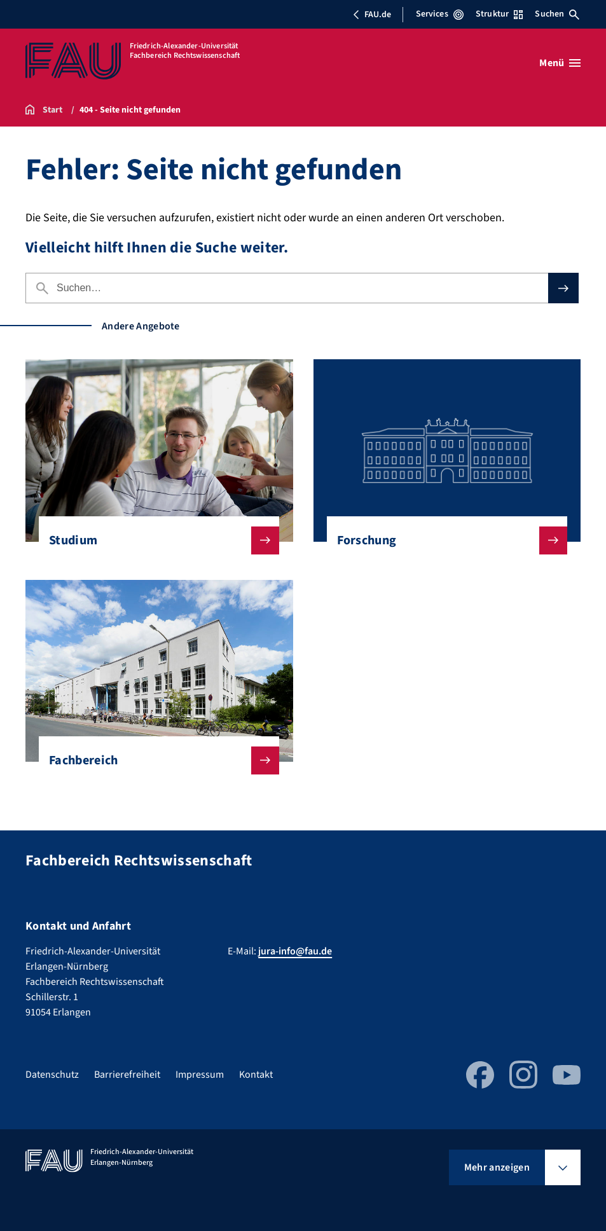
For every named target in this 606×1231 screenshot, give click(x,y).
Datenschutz (52, 1075)
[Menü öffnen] (560, 63)
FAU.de (372, 14)
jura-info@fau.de (295, 951)
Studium (154, 540)
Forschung (442, 540)
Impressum (200, 1075)
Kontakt (256, 1075)
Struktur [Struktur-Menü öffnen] (499, 14)
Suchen (557, 14)
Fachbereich (154, 760)
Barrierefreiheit (127, 1075)
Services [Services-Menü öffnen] (440, 14)
